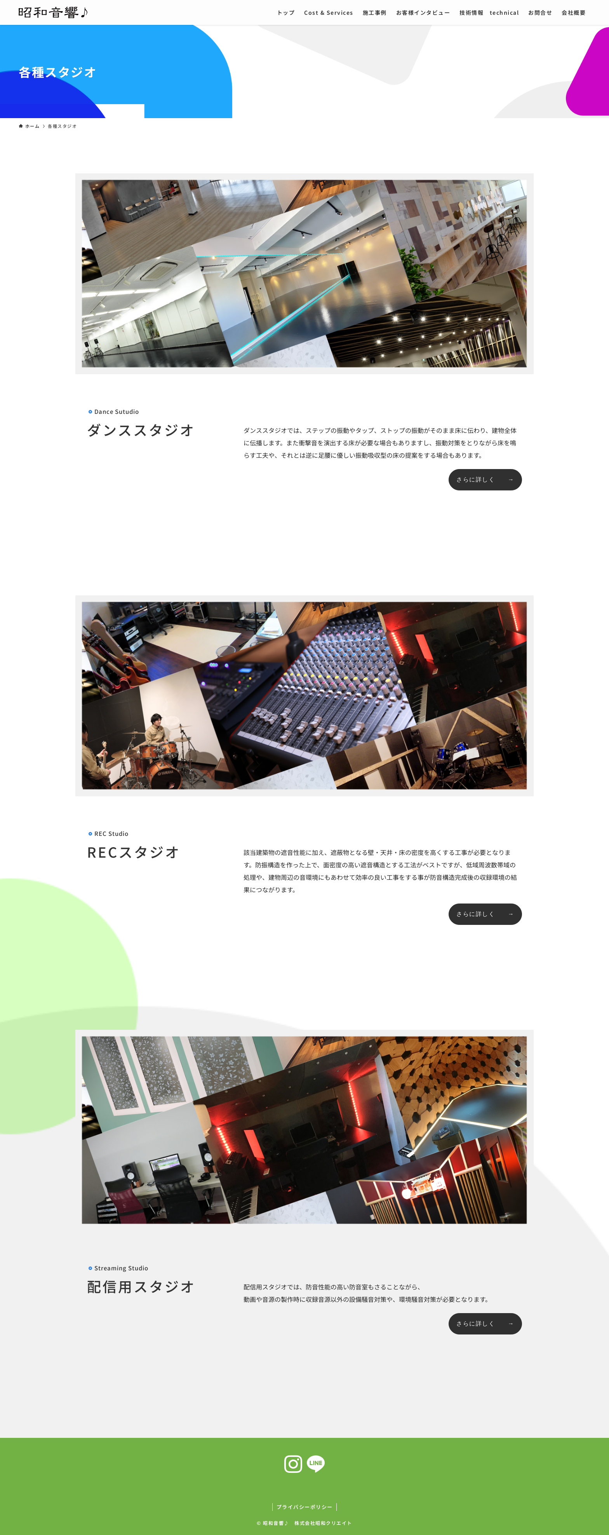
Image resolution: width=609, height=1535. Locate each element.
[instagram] (293, 1464)
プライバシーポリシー (305, 1507)
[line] (316, 1464)
